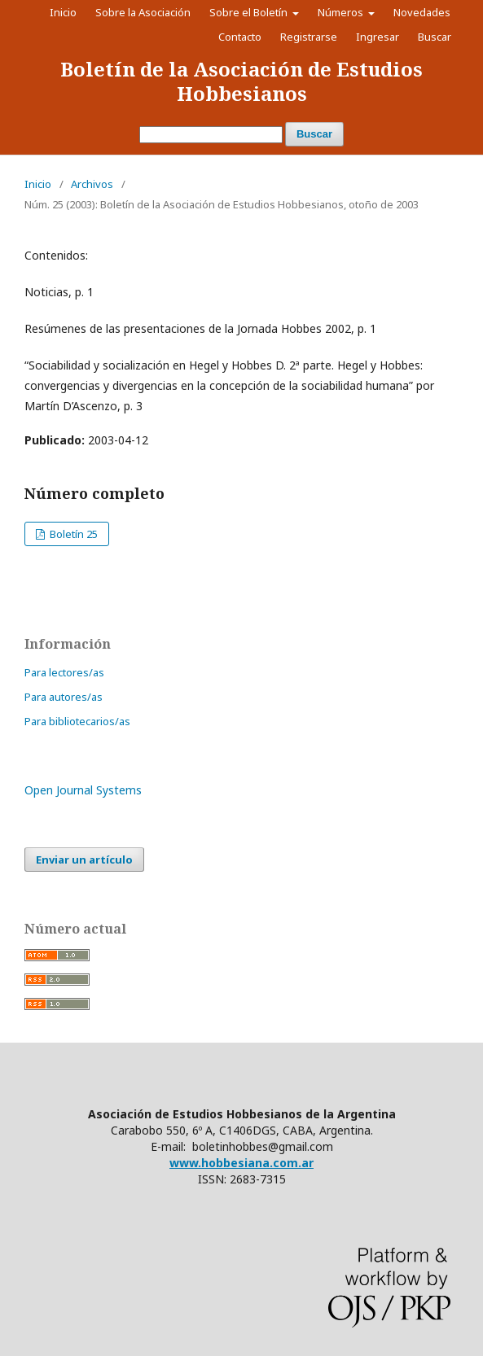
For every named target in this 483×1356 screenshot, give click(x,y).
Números (342, 12)
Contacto (239, 36)
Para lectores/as (64, 672)
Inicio (63, 12)
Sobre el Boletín (249, 12)
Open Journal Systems (83, 790)
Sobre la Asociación (143, 12)
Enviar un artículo (84, 859)
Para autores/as (63, 696)
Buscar (314, 134)
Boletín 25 (72, 534)
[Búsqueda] (211, 134)
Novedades (421, 12)
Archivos (92, 184)
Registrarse (308, 36)
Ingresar (377, 36)
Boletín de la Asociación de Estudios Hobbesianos (241, 81)
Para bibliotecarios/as (77, 721)
